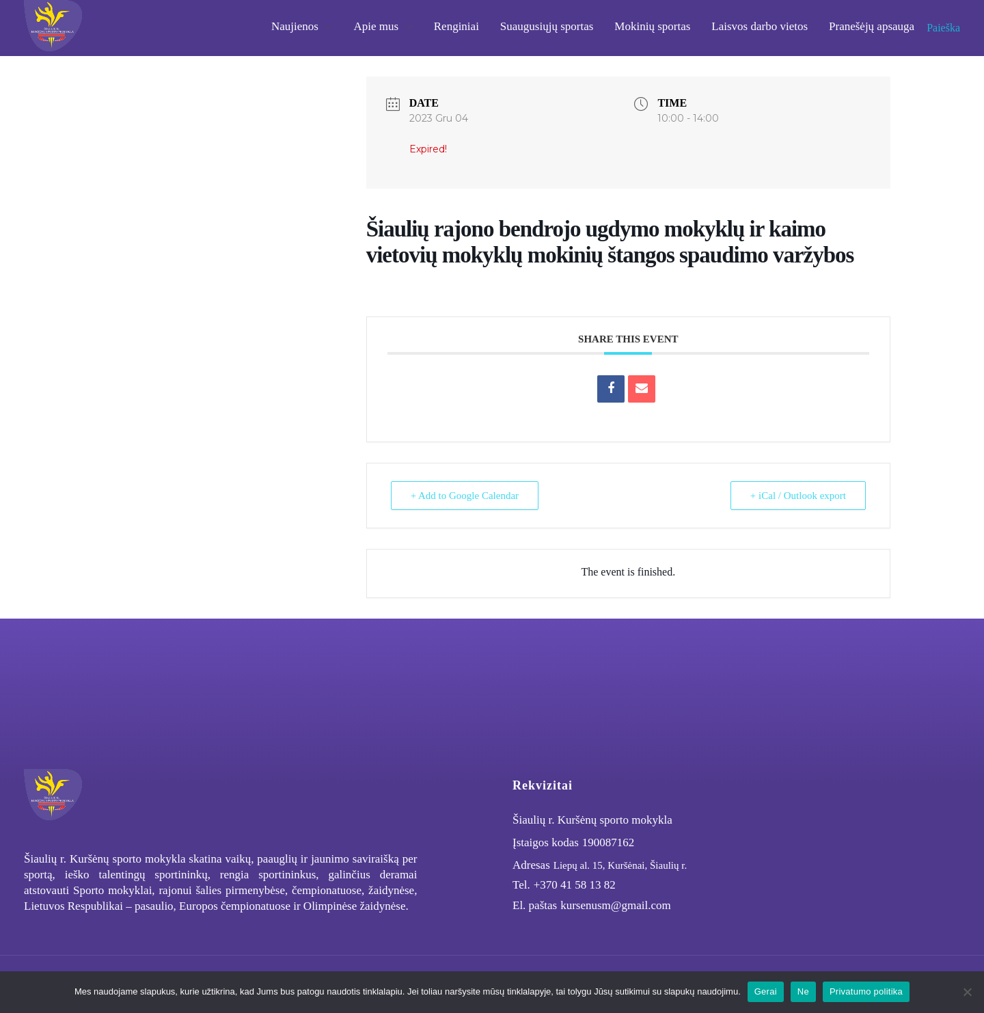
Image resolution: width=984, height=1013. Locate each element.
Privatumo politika (866, 991)
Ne (803, 991)
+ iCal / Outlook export (798, 495)
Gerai (765, 991)
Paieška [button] (943, 27)
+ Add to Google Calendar (465, 495)
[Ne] (967, 992)
